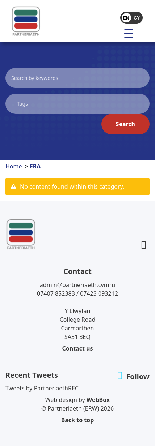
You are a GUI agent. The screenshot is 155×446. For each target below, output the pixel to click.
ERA (35, 166)
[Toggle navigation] (114, 33)
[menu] (131, 33)
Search (125, 124)
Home (13, 166)
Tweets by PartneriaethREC (42, 388)
